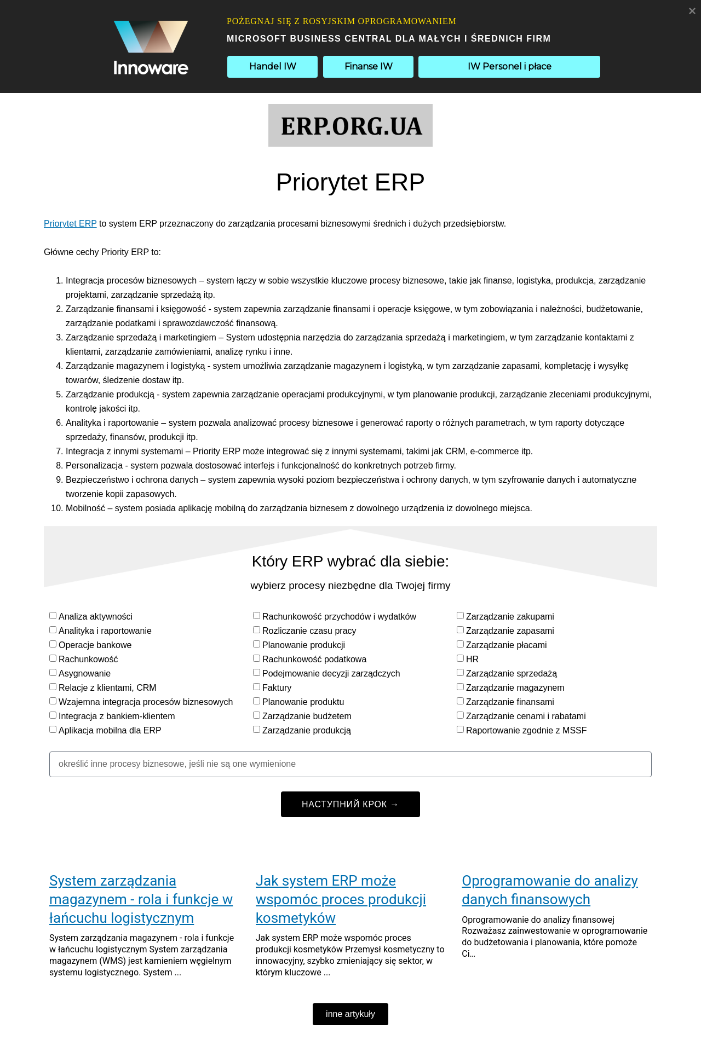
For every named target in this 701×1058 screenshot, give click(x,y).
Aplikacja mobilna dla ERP (110, 730)
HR (472, 659)
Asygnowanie (85, 673)
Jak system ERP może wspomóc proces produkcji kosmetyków (341, 899)
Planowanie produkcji (303, 645)
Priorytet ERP (70, 223)
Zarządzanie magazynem (515, 687)
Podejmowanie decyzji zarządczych (331, 673)
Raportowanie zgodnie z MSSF (526, 730)
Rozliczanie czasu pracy (309, 630)
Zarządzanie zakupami (510, 616)
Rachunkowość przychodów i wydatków (339, 616)
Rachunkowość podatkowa (314, 659)
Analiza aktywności (96, 616)
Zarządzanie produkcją (306, 730)
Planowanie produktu (303, 702)
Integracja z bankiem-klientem (117, 716)
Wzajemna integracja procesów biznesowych (146, 702)
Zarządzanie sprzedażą (511, 673)
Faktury (276, 687)
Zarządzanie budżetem (307, 716)
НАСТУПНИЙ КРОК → (350, 804)
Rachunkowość (88, 659)
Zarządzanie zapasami (510, 630)
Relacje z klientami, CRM (108, 687)
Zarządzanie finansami (510, 702)
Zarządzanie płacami (506, 645)
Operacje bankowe (95, 645)
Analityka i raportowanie (105, 630)
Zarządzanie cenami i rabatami (526, 716)
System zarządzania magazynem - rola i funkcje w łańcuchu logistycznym (141, 899)
